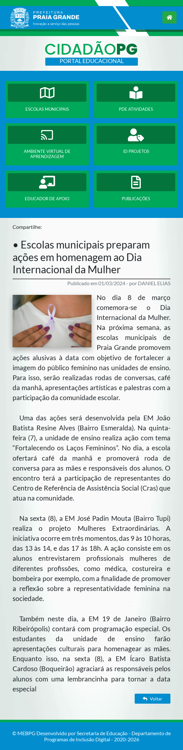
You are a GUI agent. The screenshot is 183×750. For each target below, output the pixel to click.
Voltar (152, 698)
